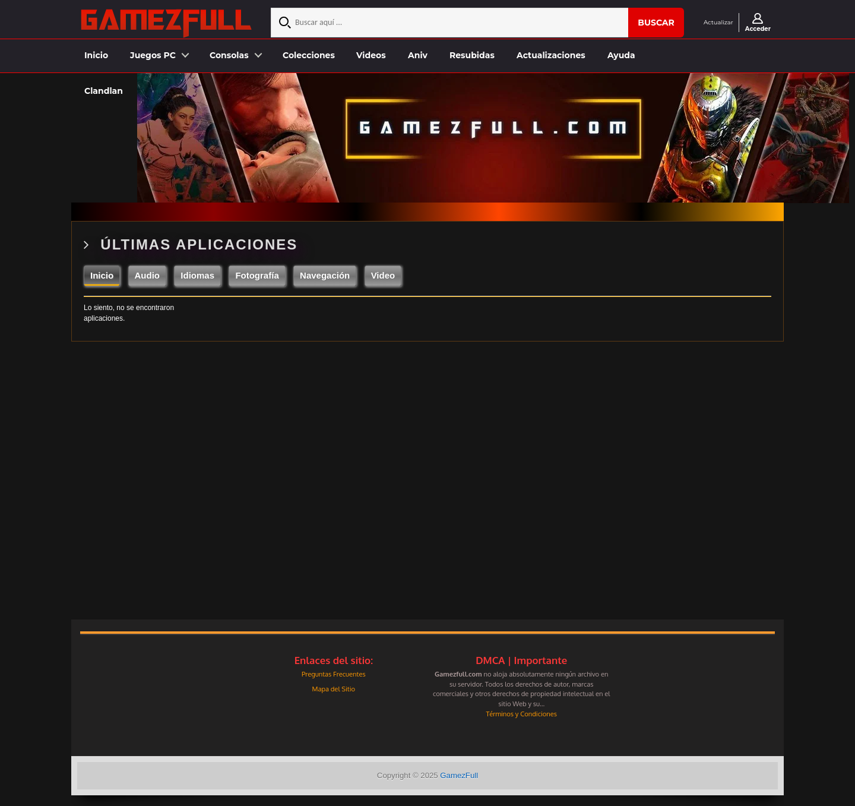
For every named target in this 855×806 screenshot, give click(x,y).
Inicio (96, 55)
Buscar (656, 22)
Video (383, 275)
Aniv (418, 55)
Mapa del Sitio (333, 688)
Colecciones (309, 55)
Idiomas (197, 275)
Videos (371, 55)
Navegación (325, 275)
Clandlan (103, 91)
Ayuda (621, 55)
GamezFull (459, 775)
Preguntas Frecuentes (334, 673)
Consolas (229, 55)
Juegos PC (153, 55)
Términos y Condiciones (521, 713)
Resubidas (472, 55)
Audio (147, 275)
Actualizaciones (551, 55)
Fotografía (256, 275)
